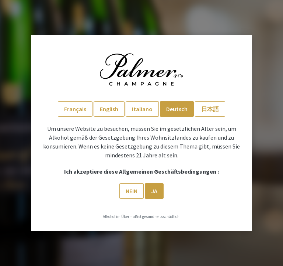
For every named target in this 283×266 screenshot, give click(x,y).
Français (75, 109)
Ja (154, 191)
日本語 (210, 109)
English (109, 109)
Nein (131, 191)
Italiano (142, 109)
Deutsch (177, 109)
